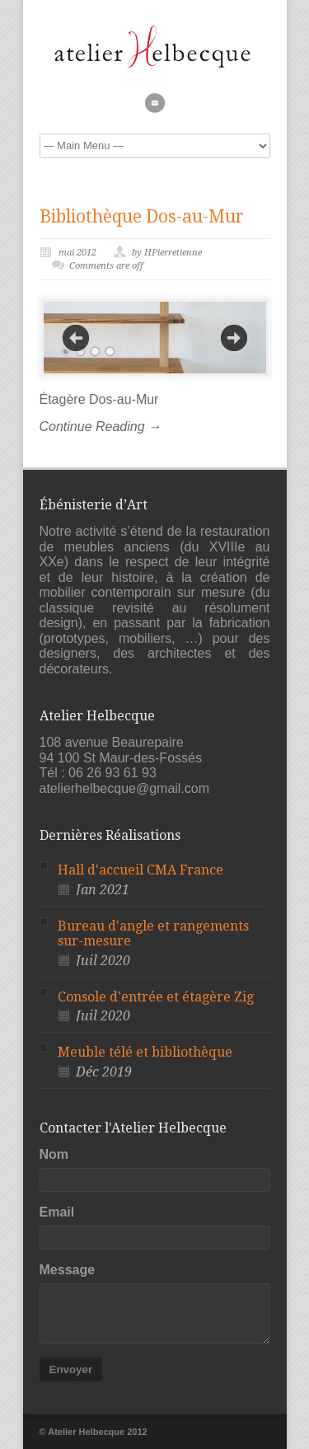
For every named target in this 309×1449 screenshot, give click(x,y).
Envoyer (71, 1369)
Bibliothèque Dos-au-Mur (142, 216)
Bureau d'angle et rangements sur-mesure (153, 934)
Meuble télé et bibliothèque (145, 1052)
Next (234, 338)
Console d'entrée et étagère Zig (156, 997)
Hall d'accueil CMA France (140, 870)
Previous (75, 338)
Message (68, 1270)
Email (57, 1212)
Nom (54, 1154)
